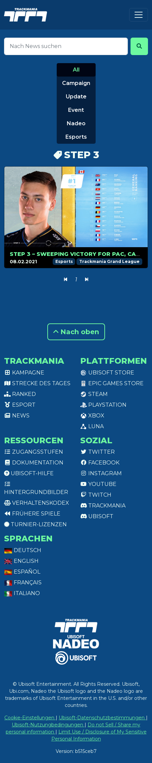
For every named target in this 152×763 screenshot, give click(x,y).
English (21, 561)
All (76, 69)
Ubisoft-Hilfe (29, 473)
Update (76, 96)
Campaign (76, 83)
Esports (76, 137)
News (17, 415)
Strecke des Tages (37, 383)
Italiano (22, 593)
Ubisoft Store (107, 372)
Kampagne (24, 372)
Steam (94, 394)
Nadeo (76, 123)
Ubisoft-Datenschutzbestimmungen (102, 718)
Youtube (98, 484)
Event (76, 110)
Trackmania (102, 505)
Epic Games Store (112, 383)
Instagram (101, 473)
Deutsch (22, 550)
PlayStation (103, 405)
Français (23, 582)
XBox (92, 415)
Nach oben (76, 332)
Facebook (99, 462)
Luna (92, 426)
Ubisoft (96, 516)
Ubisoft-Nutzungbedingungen (48, 725)
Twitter (97, 452)
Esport (20, 405)
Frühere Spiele (32, 513)
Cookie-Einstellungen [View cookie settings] (30, 718)
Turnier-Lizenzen (35, 524)
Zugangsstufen (33, 452)
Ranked (20, 394)
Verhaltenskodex (36, 503)
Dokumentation (33, 462)
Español (22, 572)
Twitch (95, 495)
